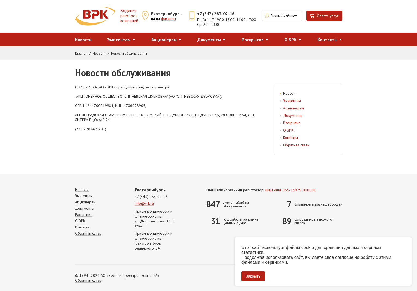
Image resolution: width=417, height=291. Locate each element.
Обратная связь (296, 145)
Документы (209, 39)
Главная (81, 53)
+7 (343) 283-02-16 (216, 13)
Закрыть (253, 276)
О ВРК (290, 39)
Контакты (327, 39)
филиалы (168, 19)
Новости (83, 39)
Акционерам (164, 39)
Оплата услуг (327, 15)
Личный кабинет (283, 15)
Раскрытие (253, 39)
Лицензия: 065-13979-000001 (290, 190)
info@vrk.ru (144, 203)
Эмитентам (119, 39)
